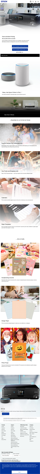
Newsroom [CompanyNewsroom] (31, 438)
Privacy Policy (16, 460)
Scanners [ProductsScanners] (3, 429)
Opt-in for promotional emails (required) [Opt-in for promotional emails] (9, 458)
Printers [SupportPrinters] (12, 426)
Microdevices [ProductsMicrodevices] (4, 433)
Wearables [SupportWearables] (12, 433)
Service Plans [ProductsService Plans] (4, 439)
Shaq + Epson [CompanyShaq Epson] (32, 433)
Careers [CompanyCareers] (31, 430)
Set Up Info (19, 52)
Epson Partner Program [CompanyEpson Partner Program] (33, 432)
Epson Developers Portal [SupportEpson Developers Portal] (15, 443)
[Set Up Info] (5, 414)
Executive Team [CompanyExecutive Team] (32, 429)
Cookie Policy (18, 465)
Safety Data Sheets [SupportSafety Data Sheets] (14, 442)
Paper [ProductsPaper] (2, 438)
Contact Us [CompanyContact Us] (31, 441)
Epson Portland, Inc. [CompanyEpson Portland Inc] (33, 436)
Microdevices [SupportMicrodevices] (13, 435)
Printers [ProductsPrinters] (3, 426)
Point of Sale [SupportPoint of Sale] (13, 430)
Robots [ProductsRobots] (3, 432)
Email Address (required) (6, 453)
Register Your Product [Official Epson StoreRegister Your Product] (23, 433)
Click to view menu (4, 55)
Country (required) (16, 453)
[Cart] (35, 1)
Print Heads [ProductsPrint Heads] (3, 435)
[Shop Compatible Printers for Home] (20, 46)
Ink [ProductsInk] (2, 436)
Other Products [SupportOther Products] (13, 436)
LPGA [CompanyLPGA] (31, 435)
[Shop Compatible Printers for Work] (20, 49)
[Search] (33, 1)
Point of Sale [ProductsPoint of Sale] (4, 430)
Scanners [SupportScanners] (12, 429)
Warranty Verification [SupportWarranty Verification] (14, 438)
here (3, 467)
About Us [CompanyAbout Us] (31, 426)
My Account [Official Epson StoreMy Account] (22, 436)
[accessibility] (30, 1)
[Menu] (38, 1)
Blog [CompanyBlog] (30, 439)
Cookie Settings (7, 465)
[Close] (20, 105)
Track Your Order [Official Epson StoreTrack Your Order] (23, 431)
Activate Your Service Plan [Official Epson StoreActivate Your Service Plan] (24, 434)
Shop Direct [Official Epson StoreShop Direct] (22, 426)
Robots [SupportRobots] (12, 432)
